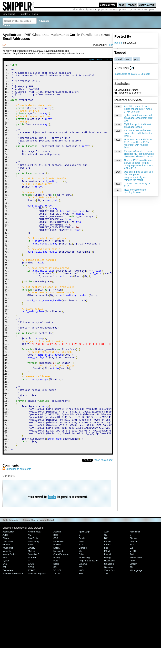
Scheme (83, 636)
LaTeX (56, 620)
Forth (81, 614)
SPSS (31, 640)
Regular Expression (88, 633)
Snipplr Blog (29, 592)
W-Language (136, 643)
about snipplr (147, 4)
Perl (132, 627)
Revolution (109, 633)
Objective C (33, 627)
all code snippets (83, 9)
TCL (132, 640)
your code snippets (142, 9)
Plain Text (108, 60)
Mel (80, 623)
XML (81, 646)
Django (133, 611)
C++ (132, 607)
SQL (55, 640)
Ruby (132, 633)
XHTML (57, 646)
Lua (131, 620)
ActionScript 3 (35, 604)
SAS (5, 636)
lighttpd (83, 620)
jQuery (31, 620)
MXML (107, 623)
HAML (31, 617)
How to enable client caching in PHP (135, 191)
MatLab (31, 623)
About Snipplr (47, 592)
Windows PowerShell (13, 646)
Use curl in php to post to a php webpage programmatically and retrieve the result (138, 175)
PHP (110, 45)
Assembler (135, 604)
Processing (84, 630)
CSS (55, 611)
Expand (91, 60)
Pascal (107, 627)
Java (132, 617)
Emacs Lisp (33, 614)
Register (24, 14)
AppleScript (84, 604)
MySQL (133, 623)
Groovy (6, 617)
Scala (56, 636)
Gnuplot (133, 614)
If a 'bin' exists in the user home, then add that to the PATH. (138, 133)
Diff (105, 611)
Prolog (107, 630)
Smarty (133, 636)
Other (81, 627)
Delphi (82, 611)
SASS (31, 636)
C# (105, 607)
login (52, 569)
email (119, 59)
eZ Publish (58, 614)
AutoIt (5, 607)
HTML (82, 617)
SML (5, 640)
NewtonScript (9, 627)
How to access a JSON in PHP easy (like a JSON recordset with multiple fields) (138, 143)
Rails (55, 633)
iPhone (107, 617)
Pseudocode (136, 630)
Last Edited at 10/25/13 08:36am (132, 74)
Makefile (7, 623)
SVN (81, 640)
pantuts (118, 42)
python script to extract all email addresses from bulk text (138, 118)
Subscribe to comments (17, 541)
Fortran (107, 614)
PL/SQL (57, 630)
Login (35, 14)
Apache (57, 604)
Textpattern (8, 643)
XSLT (106, 646)
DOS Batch (8, 614)
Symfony (108, 640)
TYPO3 (31, 643)
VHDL (82, 643)
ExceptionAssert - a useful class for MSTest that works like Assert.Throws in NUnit (139, 154)
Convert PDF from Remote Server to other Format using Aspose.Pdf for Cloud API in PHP (139, 164)
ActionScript (8, 604)
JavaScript (8, 620)
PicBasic (32, 630)
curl (128, 59)
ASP (106, 604)
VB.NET (57, 643)
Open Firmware (60, 627)
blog (121, 4)
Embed (99, 60)
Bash (55, 607)
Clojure (6, 611)
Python (6, 633)
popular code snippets (112, 9)
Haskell (57, 617)
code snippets (108, 4)
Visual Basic (110, 643)
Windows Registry (37, 646)
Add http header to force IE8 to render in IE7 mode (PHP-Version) (138, 109)
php (136, 59)
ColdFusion (33, 611)
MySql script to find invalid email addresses (138, 125)
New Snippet (9, 14)
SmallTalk (109, 636)
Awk (30, 607)
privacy (132, 4)
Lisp (106, 620)
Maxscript (58, 623)
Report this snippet (103, 532)
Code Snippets (10, 592)
